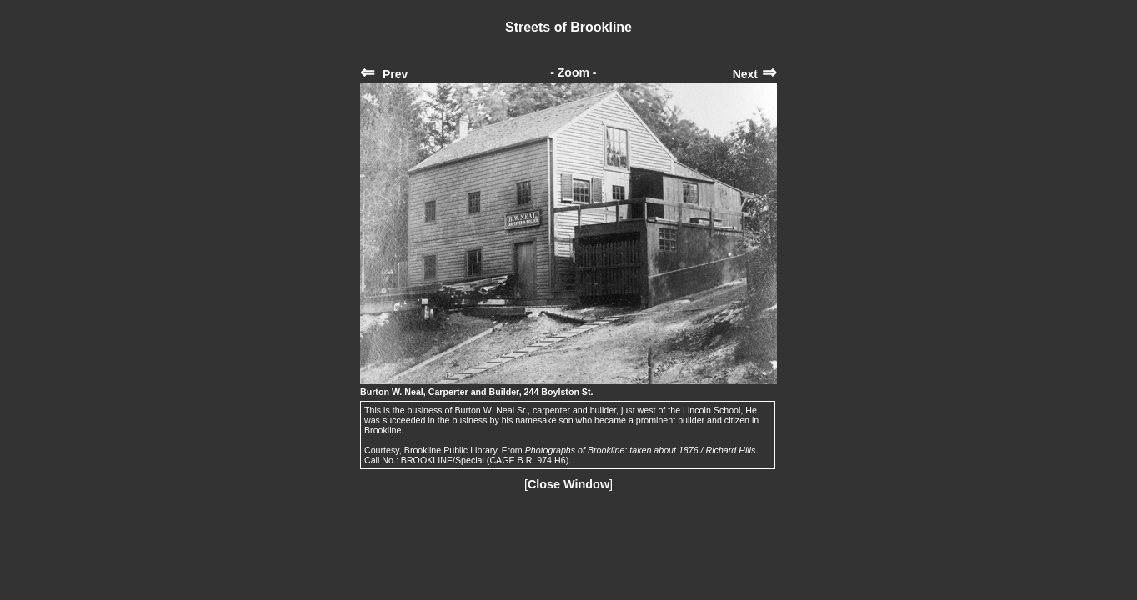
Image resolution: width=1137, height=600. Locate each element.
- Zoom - (573, 72)
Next (755, 74)
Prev (384, 74)
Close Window (568, 484)
